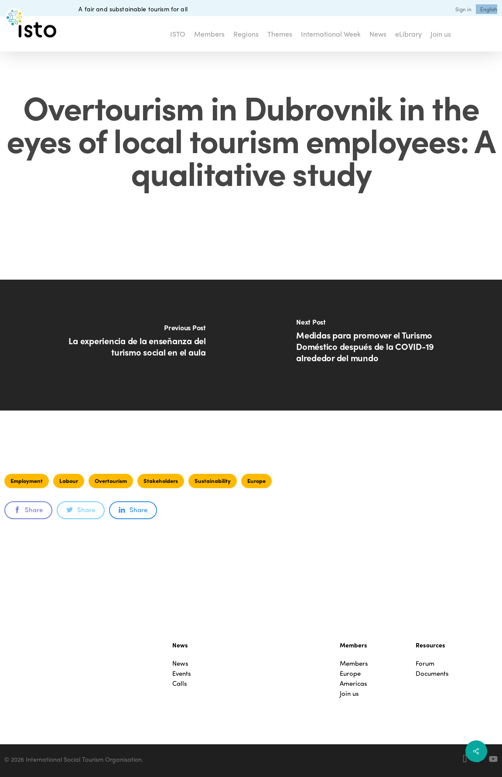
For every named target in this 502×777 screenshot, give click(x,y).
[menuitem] (488, 9)
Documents (432, 673)
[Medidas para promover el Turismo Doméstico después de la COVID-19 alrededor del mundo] (376, 345)
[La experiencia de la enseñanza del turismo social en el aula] (125, 345)
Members (354, 663)
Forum (425, 663)
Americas (353, 683)
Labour (68, 480)
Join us (349, 693)
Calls (179, 683)
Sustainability (213, 480)
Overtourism (111, 480)
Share (28, 509)
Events (181, 673)
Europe (256, 480)
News (180, 663)
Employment (26, 480)
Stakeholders (160, 480)
